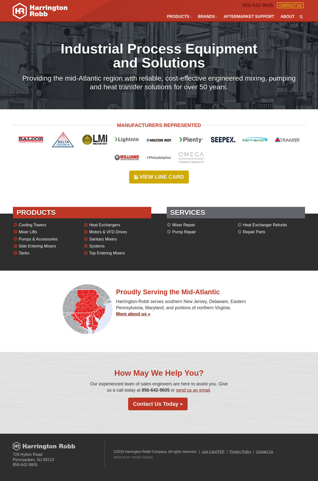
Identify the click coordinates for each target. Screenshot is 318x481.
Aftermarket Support (249, 16)
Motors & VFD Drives (108, 232)
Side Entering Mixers (37, 246)
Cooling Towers (32, 225)
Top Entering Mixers (107, 253)
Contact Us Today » (158, 404)
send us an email (193, 390)
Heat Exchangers (104, 225)
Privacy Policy (240, 452)
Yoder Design (142, 457)
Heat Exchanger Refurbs (265, 225)
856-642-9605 (257, 5)
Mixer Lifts (28, 232)
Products (178, 16)
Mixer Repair (183, 225)
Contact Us (290, 5)
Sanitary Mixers (103, 239)
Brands (206, 16)
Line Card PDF (213, 452)
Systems (97, 246)
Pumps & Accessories (38, 239)
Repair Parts (254, 232)
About (287, 16)
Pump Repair (184, 232)
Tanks (24, 253)
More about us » (133, 313)
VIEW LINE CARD (159, 177)
